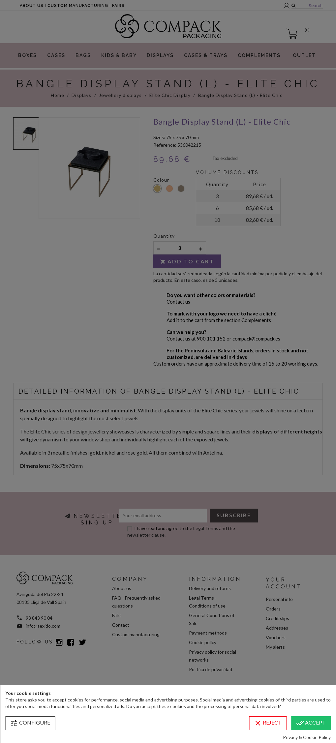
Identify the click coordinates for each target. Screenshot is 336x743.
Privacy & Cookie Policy (307, 737)
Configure (30, 723)
